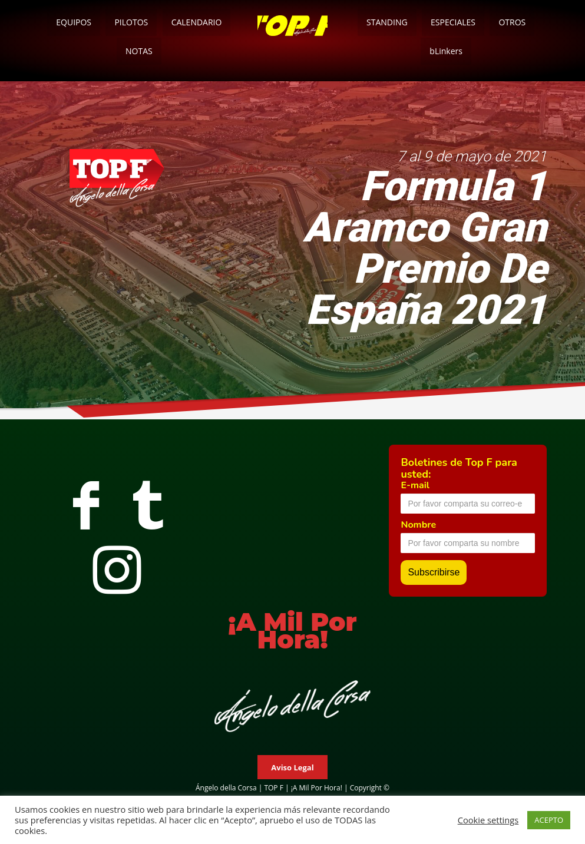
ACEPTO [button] (548, 820)
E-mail (415, 485)
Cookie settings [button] (488, 820)
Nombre (418, 524)
